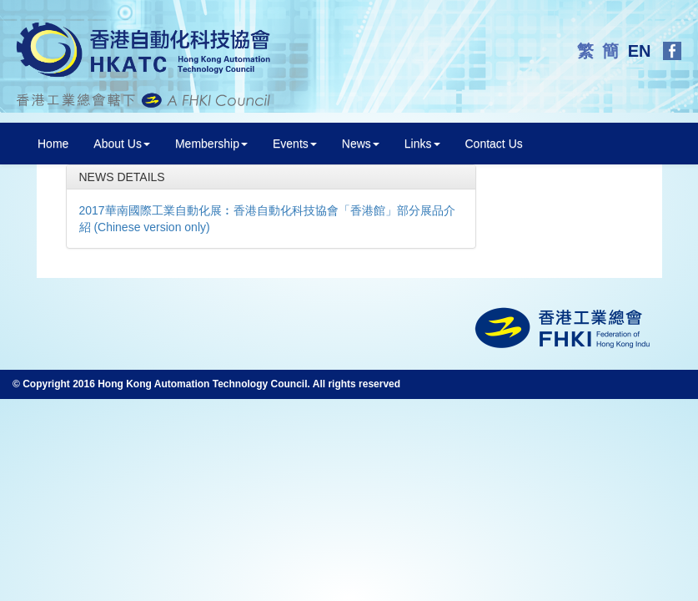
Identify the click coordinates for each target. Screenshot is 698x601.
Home (53, 143)
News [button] (360, 143)
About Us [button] (121, 143)
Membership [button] (211, 143)
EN (641, 51)
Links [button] (422, 143)
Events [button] (295, 143)
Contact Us (494, 143)
